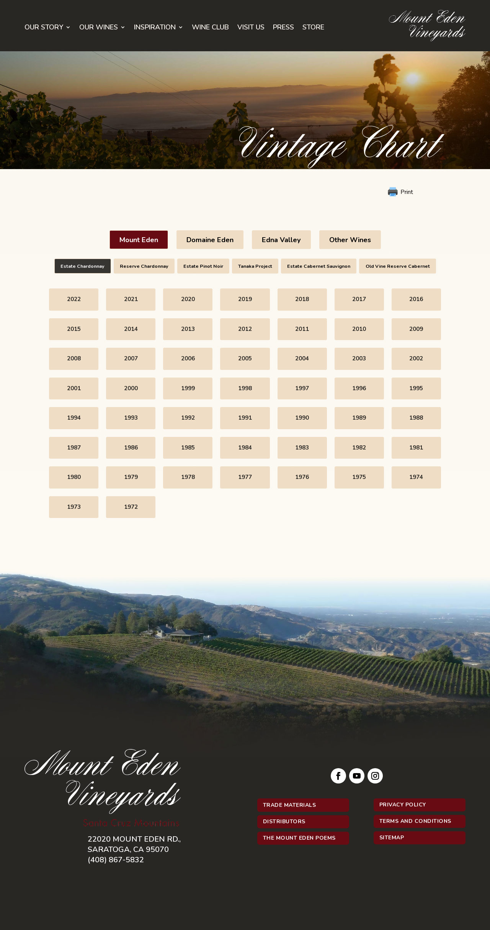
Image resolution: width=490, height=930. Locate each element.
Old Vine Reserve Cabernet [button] (398, 266)
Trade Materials (289, 805)
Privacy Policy (402, 804)
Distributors (284, 821)
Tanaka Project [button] (255, 266)
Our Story (43, 28)
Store (313, 28)
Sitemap (391, 837)
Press (283, 28)
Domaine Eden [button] (210, 239)
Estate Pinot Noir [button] (203, 266)
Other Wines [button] (350, 239)
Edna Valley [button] (281, 239)
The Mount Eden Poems (299, 838)
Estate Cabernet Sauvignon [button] (318, 266)
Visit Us (251, 28)
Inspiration (155, 28)
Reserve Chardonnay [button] (144, 266)
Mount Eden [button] (138, 239)
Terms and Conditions (415, 821)
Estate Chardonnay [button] (82, 266)
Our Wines (98, 28)
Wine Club (210, 28)
